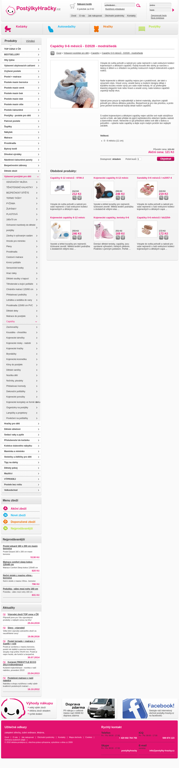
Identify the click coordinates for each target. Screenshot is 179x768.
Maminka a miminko (14, 451)
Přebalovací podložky (16, 294)
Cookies (88, 737)
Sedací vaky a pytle (14, 434)
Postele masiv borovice (16, 82)
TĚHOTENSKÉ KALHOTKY (19, 187)
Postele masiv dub (13, 99)
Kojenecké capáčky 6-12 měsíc (111, 177)
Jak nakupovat (95, 15)
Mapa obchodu (75, 737)
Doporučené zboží (23, 521)
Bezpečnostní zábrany (15, 165)
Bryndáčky (11, 354)
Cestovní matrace (14, 257)
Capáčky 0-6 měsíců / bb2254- (154, 217)
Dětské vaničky (13, 370)
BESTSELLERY (12, 54)
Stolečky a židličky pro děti (18, 457)
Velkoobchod (11, 490)
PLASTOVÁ (12, 214)
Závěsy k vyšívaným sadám (19, 235)
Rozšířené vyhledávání (115, 9)
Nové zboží (18, 515)
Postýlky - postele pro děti (17, 115)
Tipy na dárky (11, 462)
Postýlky (155, 26)
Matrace (8, 137)
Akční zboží (18, 508)
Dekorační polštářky (15, 391)
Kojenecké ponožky (15, 397)
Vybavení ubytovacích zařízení (19, 65)
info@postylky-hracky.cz (161, 750)
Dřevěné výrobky (13, 154)
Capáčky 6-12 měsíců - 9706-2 (67, 177)
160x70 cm (11, 219)
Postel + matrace (12, 76)
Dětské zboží (10, 171)
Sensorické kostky (15, 268)
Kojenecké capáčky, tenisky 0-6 (111, 217)
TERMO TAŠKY (14, 198)
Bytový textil (10, 149)
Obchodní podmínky (114, 15)
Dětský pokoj (11, 468)
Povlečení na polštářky (17, 418)
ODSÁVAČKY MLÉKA (16, 182)
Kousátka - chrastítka (16, 332)
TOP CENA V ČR (12, 49)
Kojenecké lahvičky (15, 338)
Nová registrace (157, 18)
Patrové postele (12, 121)
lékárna (40, 732)
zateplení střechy (13, 732)
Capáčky (10, 321)
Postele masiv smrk (14, 88)
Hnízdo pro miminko (16, 241)
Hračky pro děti (12, 423)
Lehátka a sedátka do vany (19, 300)
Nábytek (8, 132)
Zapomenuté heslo (159, 15)
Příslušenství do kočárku (17, 440)
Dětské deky (12, 311)
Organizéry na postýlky (17, 407)
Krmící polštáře (13, 262)
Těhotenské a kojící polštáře (19, 284)
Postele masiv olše (13, 104)
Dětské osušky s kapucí (17, 278)
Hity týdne (9, 60)
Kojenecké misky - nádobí (18, 343)
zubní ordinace (29, 732)
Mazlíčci (8, 473)
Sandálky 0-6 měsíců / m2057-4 (154, 177)
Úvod (73, 15)
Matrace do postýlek (16, 316)
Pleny (9, 246)
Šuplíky (8, 126)
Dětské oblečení (12, 429)
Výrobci (30, 41)
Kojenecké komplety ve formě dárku (23, 402)
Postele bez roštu (13, 484)
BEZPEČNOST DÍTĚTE (17, 193)
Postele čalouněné (13, 110)
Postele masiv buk (13, 93)
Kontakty (131, 15)
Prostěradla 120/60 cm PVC (19, 305)
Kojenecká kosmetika (16, 359)
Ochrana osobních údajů (15, 740)
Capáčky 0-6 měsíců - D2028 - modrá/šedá (122, 53)
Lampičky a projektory (16, 413)
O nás (82, 15)
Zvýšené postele (12, 71)
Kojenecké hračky (14, 348)
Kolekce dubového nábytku (18, 446)
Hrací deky (11, 273)
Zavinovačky (12, 327)
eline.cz (64, 742)
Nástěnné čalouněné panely (18, 160)
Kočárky (21, 26)
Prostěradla (10, 143)
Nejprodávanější (22, 528)
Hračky (108, 26)
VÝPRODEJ (10, 479)
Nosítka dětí (12, 375)
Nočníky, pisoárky (14, 380)
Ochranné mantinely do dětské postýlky (21, 228)
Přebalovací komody (16, 386)
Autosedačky (67, 26)
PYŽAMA (10, 203)
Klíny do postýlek (14, 364)
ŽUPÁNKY (11, 209)
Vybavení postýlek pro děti (17, 176)
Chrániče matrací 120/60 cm (19, 289)
